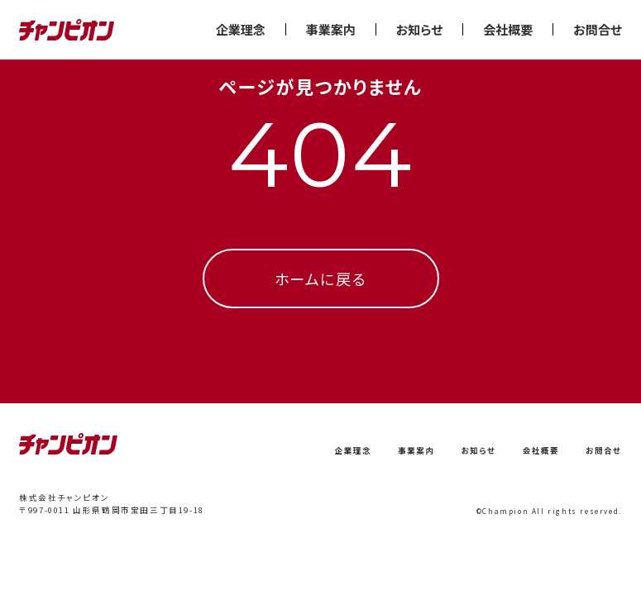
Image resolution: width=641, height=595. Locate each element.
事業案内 (331, 29)
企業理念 (240, 29)
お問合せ (597, 29)
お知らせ (419, 29)
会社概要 (508, 29)
